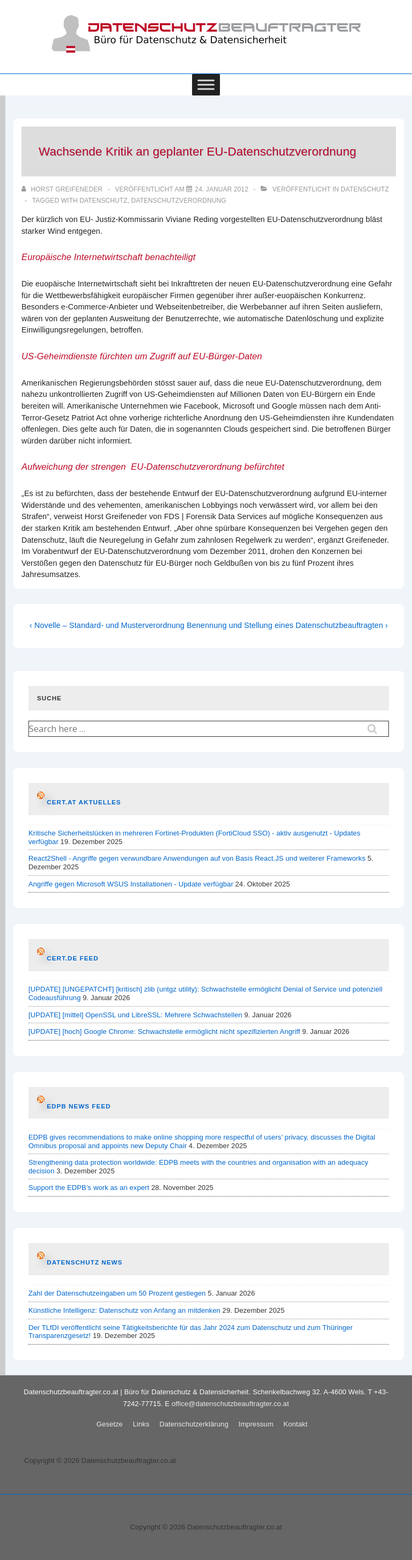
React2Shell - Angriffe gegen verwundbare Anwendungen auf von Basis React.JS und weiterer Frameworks (196, 858)
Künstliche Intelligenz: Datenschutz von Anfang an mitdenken (124, 1310)
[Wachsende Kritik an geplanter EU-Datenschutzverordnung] (221, 189)
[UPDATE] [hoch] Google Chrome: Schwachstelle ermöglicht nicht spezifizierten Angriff (164, 1031)
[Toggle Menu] (206, 84)
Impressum (255, 1424)
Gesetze (110, 1424)
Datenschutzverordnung (178, 200)
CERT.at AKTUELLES (84, 802)
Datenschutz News (84, 1262)
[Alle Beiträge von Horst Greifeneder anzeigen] (62, 189)
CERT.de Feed (72, 958)
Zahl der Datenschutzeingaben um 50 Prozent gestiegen (116, 1293)
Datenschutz (365, 189)
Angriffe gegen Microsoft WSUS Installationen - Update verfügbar (130, 884)
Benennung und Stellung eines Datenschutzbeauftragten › (287, 625)
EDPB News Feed (79, 1106)
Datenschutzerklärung (193, 1424)
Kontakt (295, 1424)
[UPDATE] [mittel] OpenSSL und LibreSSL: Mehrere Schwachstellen (135, 1015)
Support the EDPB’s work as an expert (88, 1188)
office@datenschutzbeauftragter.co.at (230, 1404)
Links (141, 1424)
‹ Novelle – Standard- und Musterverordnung (107, 625)
